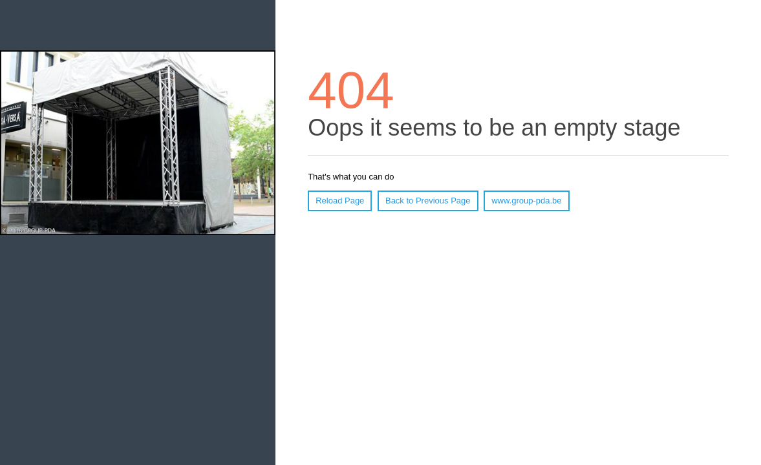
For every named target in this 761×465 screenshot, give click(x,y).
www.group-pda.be (526, 200)
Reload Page (340, 200)
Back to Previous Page (428, 200)
